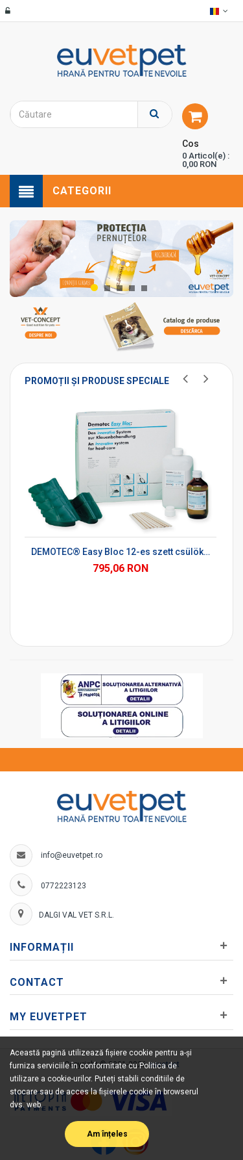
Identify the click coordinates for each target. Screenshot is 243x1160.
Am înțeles (107, 1134)
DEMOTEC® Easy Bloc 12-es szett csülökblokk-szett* (120, 552)
